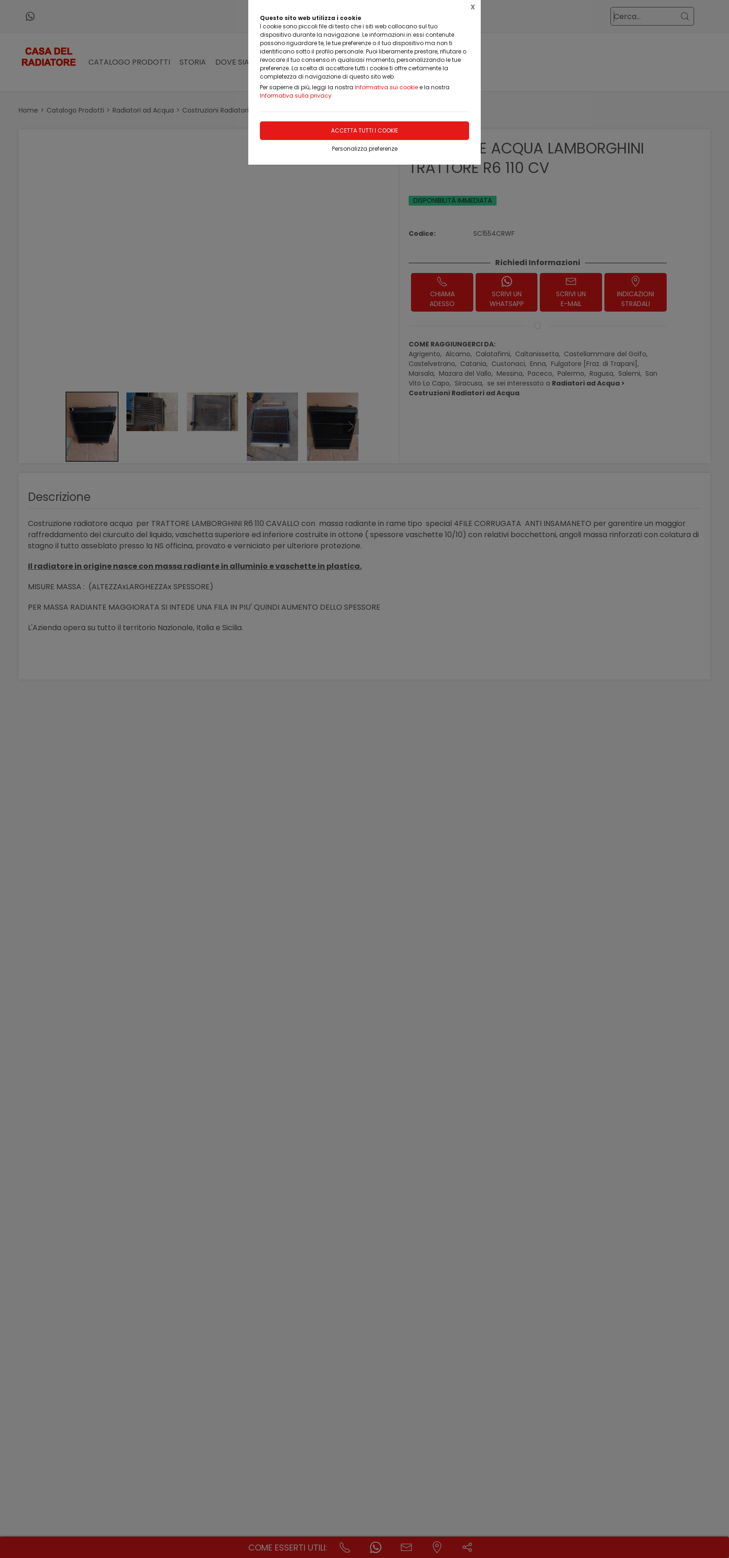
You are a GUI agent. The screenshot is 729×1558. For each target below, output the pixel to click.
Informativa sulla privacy (295, 96)
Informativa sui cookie (386, 87)
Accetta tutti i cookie (364, 130)
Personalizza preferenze (365, 149)
